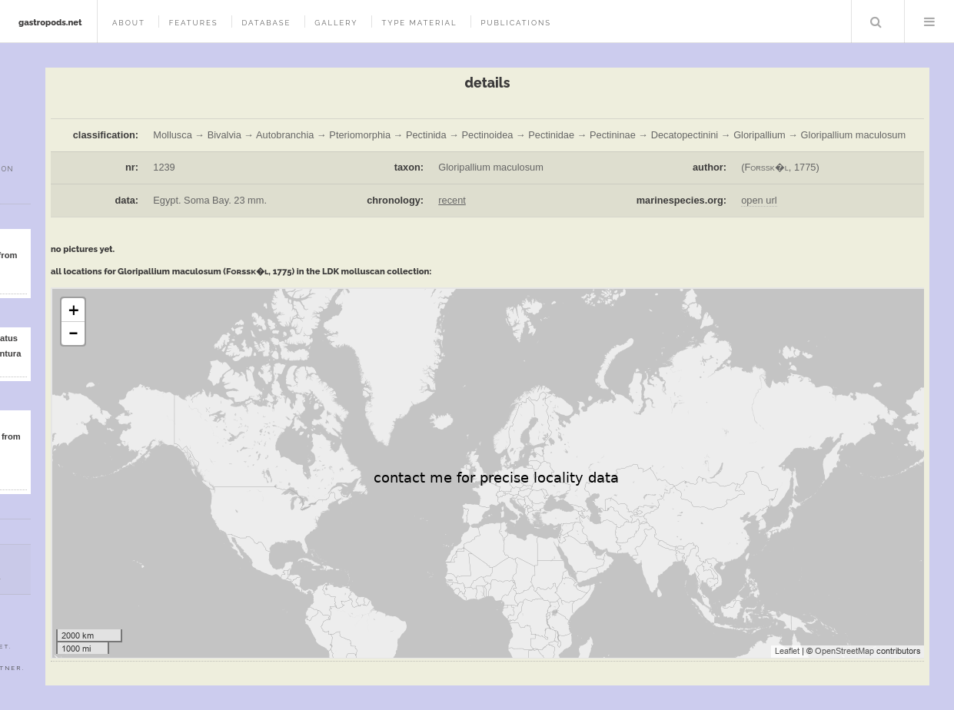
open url (758, 200)
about (128, 22)
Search (876, 21)
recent (452, 200)
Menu (929, 21)
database (266, 22)
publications (515, 22)
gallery (335, 22)
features (193, 22)
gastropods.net (50, 22)
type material (419, 22)
